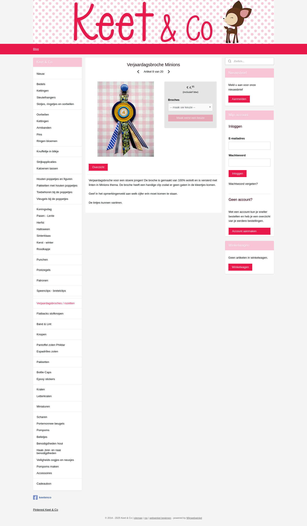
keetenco (42, 497)
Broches (174, 99)
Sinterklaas (44, 235)
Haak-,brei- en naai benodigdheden (49, 451)
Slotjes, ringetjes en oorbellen (55, 104)
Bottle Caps (44, 372)
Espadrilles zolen (47, 351)
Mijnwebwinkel (194, 518)
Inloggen (237, 173)
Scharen (42, 417)
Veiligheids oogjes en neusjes (55, 460)
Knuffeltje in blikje (48, 151)
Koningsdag (44, 209)
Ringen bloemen (47, 141)
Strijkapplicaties (46, 161)
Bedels (41, 84)
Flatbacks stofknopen (50, 313)
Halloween (43, 229)
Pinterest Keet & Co (45, 509)
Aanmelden (239, 99)
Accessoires (44, 473)
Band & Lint (44, 324)
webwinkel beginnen (160, 518)
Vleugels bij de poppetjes (52, 199)
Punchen (42, 259)
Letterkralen (44, 396)
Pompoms (43, 430)
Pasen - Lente (45, 215)
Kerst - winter (45, 242)
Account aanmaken (244, 231)
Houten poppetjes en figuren (54, 179)
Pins (39, 134)
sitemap (138, 518)
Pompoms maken (48, 466)
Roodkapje (43, 249)
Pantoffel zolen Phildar (51, 345)
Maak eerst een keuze (190, 117)
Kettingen (43, 90)
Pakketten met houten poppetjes (57, 185)
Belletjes (42, 437)
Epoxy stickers (46, 379)
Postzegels (44, 270)
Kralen (41, 389)
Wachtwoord (237, 155)
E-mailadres (237, 138)
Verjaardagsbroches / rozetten (55, 303)
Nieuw (40, 73)
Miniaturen (43, 406)
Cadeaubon (44, 483)
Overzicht (98, 167)
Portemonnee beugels (50, 423)
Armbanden (44, 127)
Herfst (40, 222)
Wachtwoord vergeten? (243, 183)
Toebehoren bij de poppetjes (54, 192)
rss (146, 518)
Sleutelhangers (46, 97)
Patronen (42, 280)
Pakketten (43, 362)
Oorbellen (43, 114)
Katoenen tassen (47, 168)
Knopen (41, 334)
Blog (36, 49)
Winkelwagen (240, 267)
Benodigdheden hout (50, 443)
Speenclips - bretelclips (51, 290)
